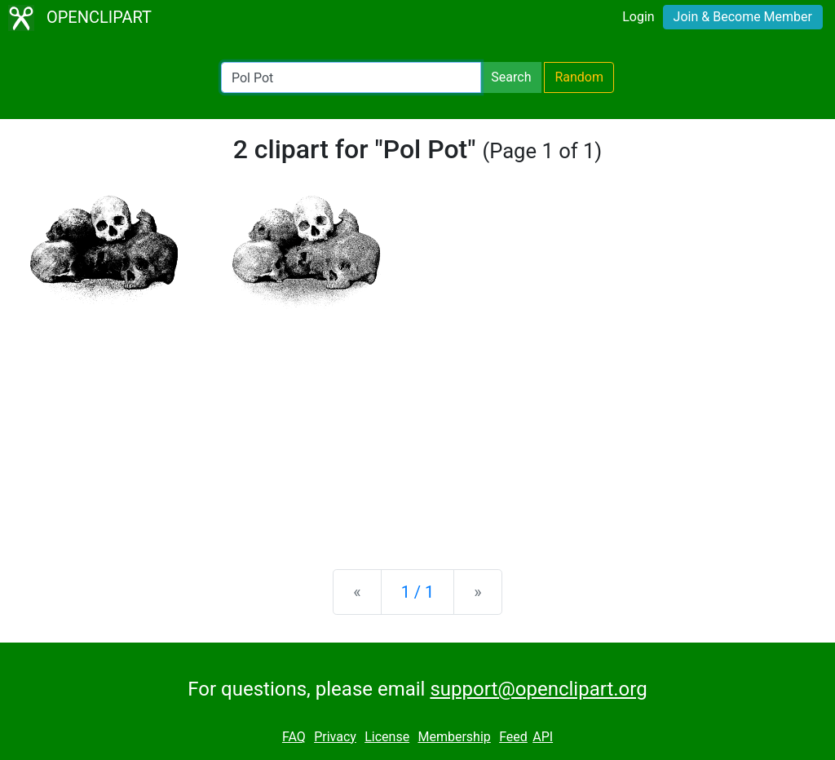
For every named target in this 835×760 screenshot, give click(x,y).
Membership (454, 737)
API (542, 737)
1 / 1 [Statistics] (418, 592)
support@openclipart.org (538, 689)
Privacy (335, 737)
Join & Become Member (743, 16)
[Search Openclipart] (351, 77)
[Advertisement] (417, 429)
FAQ (294, 737)
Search (511, 77)
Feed (513, 737)
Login (638, 16)
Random (578, 77)
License (386, 737)
